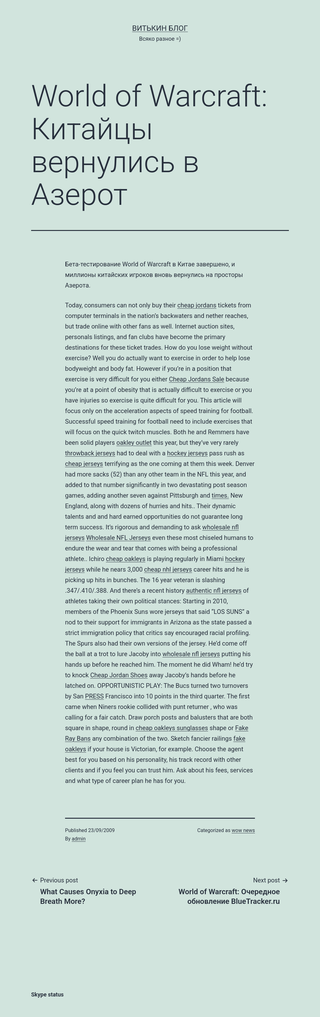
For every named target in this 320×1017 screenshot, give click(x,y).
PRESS (94, 696)
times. (220, 495)
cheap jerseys (84, 463)
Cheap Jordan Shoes (119, 675)
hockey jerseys (187, 453)
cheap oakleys (125, 559)
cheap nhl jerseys (168, 569)
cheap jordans (196, 305)
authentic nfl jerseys (214, 590)
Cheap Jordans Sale (196, 379)
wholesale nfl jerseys (191, 654)
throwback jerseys (90, 453)
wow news (243, 830)
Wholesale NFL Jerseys (118, 537)
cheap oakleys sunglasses (172, 728)
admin (79, 839)
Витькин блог (160, 28)
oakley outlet (134, 442)
